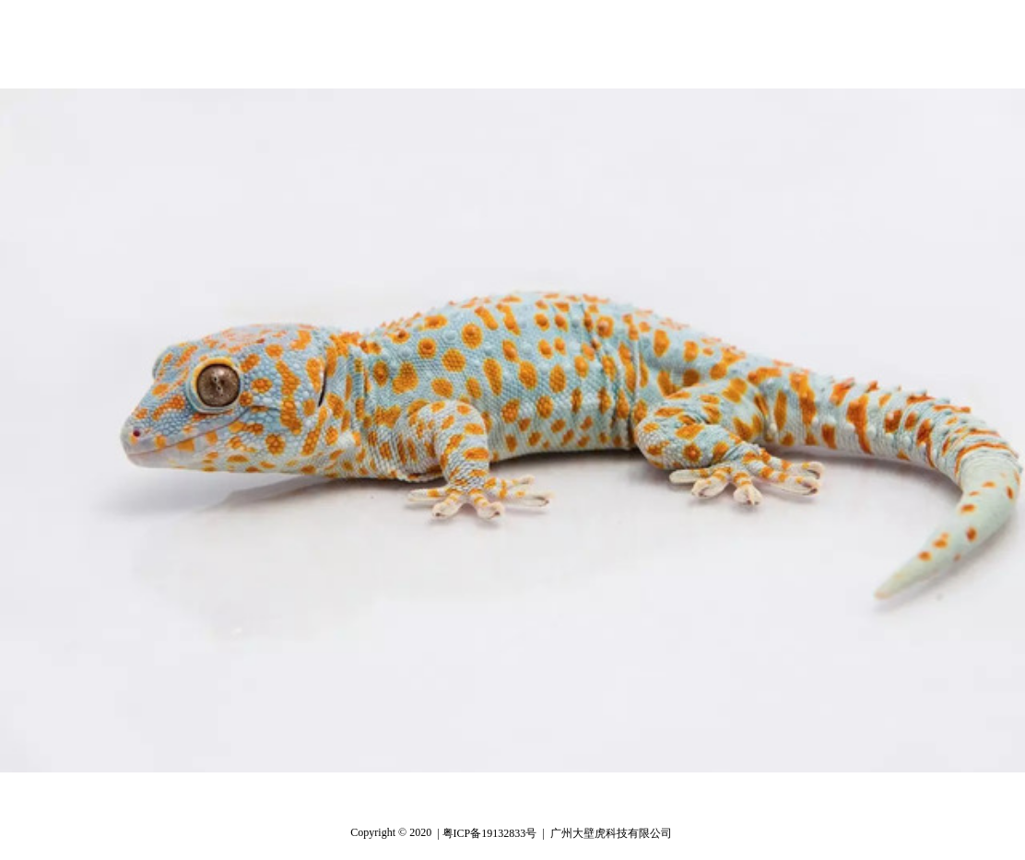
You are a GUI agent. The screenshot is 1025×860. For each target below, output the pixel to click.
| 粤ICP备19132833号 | (490, 833)
